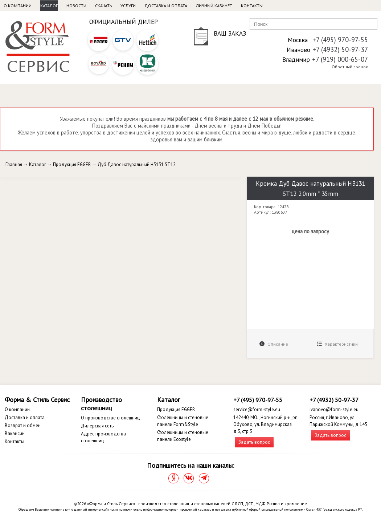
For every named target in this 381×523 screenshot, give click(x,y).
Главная (13, 164)
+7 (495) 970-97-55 (340, 39)
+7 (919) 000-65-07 (340, 59)
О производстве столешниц (110, 418)
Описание (273, 344)
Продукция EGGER (72, 164)
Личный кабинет (214, 5)
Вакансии (15, 433)
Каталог (49, 5)
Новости (76, 5)
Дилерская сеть (97, 426)
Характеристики (337, 344)
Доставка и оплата (165, 5)
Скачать (103, 5)
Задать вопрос (254, 442)
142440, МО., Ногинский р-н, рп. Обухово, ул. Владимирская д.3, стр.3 (265, 424)
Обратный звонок (350, 66)
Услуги (128, 5)
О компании (18, 5)
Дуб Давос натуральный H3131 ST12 (137, 164)
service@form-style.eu (256, 409)
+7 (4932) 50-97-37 (340, 49)
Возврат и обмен (23, 425)
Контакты (252, 5)
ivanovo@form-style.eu (334, 409)
